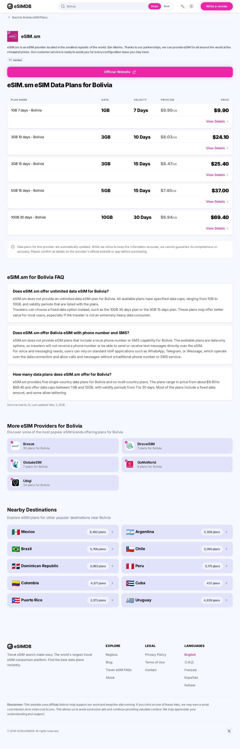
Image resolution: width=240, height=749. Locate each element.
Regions (112, 654)
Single (154, 6)
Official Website (120, 72)
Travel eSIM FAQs (119, 670)
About (110, 677)
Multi (167, 6)
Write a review (217, 6)
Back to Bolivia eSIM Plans (27, 17)
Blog (109, 662)
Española (191, 677)
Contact (151, 670)
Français (190, 670)
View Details (217, 121)
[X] (229, 731)
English (190, 654)
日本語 (189, 662)
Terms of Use (155, 662)
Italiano (189, 685)
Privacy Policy (155, 654)
